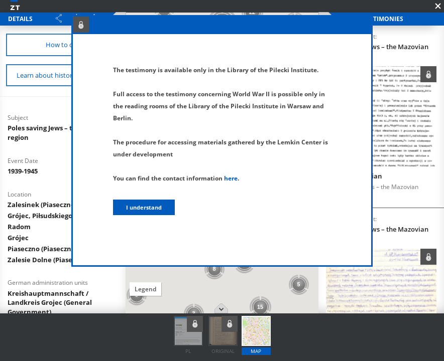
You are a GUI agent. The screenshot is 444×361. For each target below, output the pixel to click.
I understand (144, 207)
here (231, 178)
